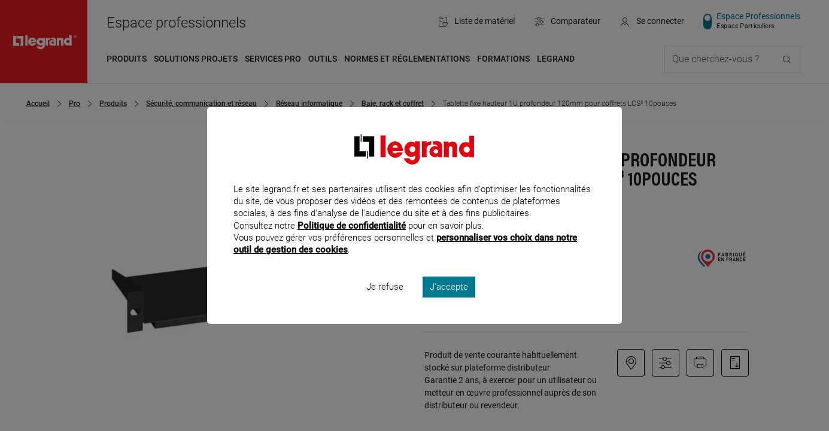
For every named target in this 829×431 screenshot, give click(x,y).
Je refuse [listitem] (384, 303)
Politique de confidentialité (351, 241)
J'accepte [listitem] (449, 303)
